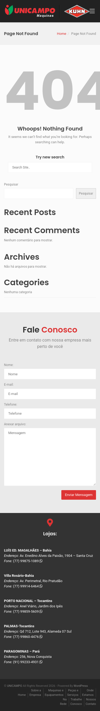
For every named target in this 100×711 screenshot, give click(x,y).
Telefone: (10, 404)
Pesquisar (11, 184)
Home (61, 34)
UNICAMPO (14, 686)
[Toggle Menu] (92, 11)
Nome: (8, 365)
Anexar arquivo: (15, 424)
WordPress (81, 686)
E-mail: (9, 384)
